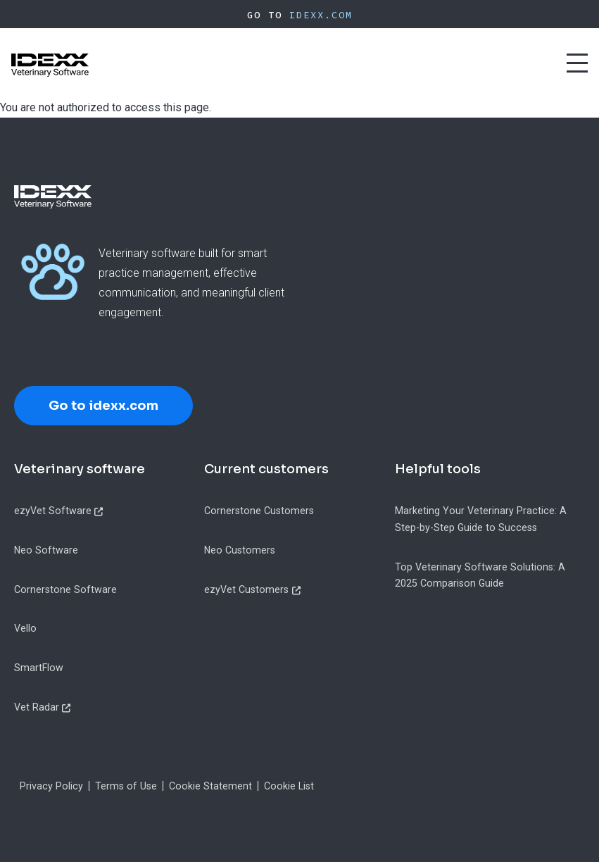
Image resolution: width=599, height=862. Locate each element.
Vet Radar (36, 707)
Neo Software (46, 550)
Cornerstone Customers (259, 510)
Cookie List (289, 786)
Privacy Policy (51, 786)
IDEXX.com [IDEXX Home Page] (321, 14)
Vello (25, 628)
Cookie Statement (210, 786)
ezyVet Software (53, 510)
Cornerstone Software (65, 589)
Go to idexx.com (103, 405)
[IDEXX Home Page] (50, 65)
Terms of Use (126, 786)
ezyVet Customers (246, 589)
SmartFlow (38, 667)
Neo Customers (239, 550)
